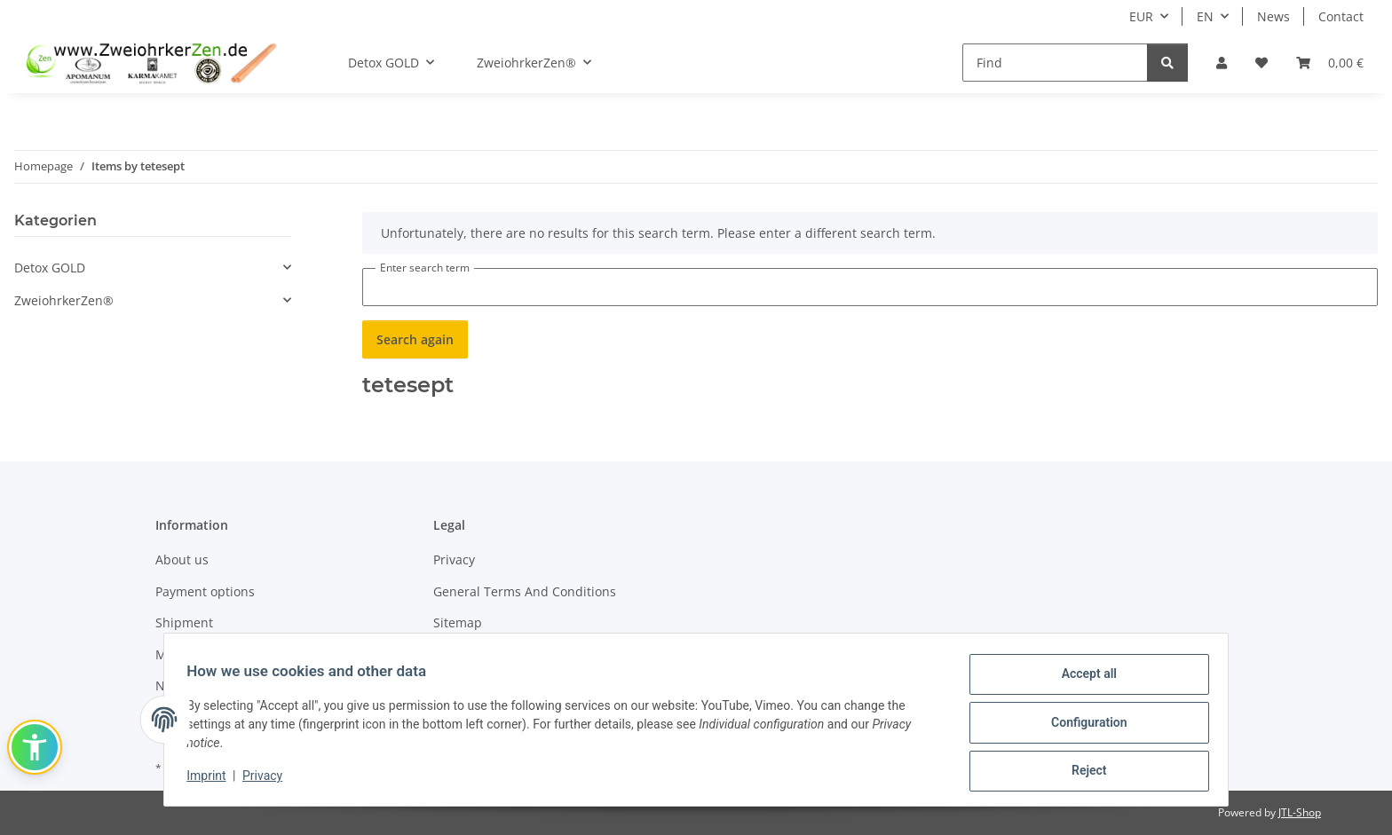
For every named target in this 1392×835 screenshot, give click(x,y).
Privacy (269, 779)
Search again (415, 339)
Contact (1341, 16)
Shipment (184, 622)
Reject (1083, 772)
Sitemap (457, 622)
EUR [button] (1141, 16)
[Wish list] (1261, 62)
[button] (1221, 62)
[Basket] (1330, 62)
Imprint (212, 779)
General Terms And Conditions (524, 591)
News (1273, 16)
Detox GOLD (49, 267)
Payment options (205, 591)
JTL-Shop (1299, 812)
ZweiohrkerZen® (64, 300)
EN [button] (1205, 16)
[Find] (1055, 62)
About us (182, 559)
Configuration (1082, 726)
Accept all (1083, 680)
